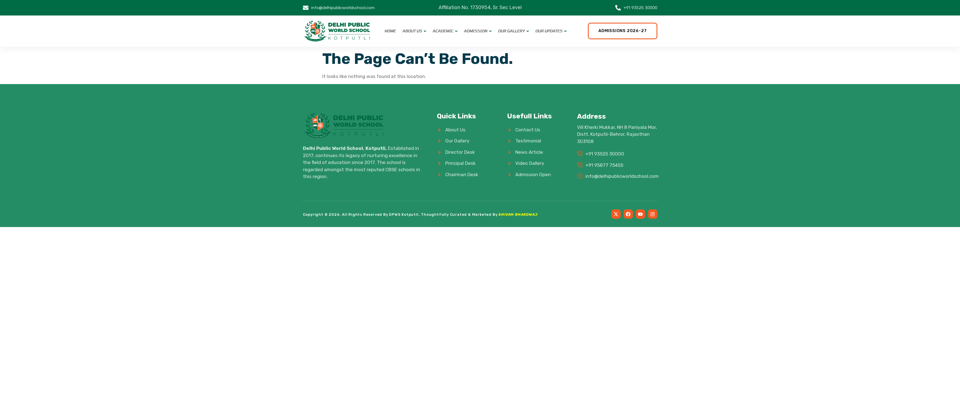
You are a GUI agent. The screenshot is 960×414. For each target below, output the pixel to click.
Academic (443, 31)
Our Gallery (511, 31)
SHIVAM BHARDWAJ (517, 214)
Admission (475, 31)
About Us (412, 31)
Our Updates (548, 31)
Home (390, 31)
